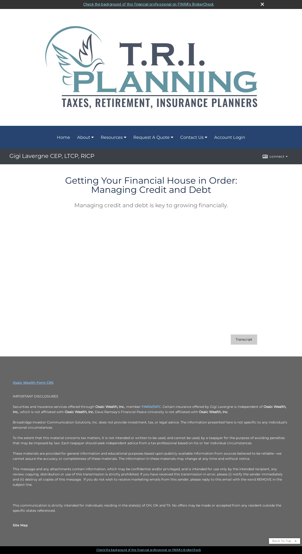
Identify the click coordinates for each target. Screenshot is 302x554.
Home (63, 137)
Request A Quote (151, 137)
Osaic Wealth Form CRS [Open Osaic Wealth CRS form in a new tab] (33, 383)
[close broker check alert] (262, 4)
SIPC (157, 407)
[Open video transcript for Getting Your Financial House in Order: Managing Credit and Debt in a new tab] (244, 339)
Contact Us (192, 137)
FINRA (147, 407)
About (83, 137)
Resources (112, 137)
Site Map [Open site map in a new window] (20, 525)
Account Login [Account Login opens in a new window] (229, 137)
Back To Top (284, 541)
